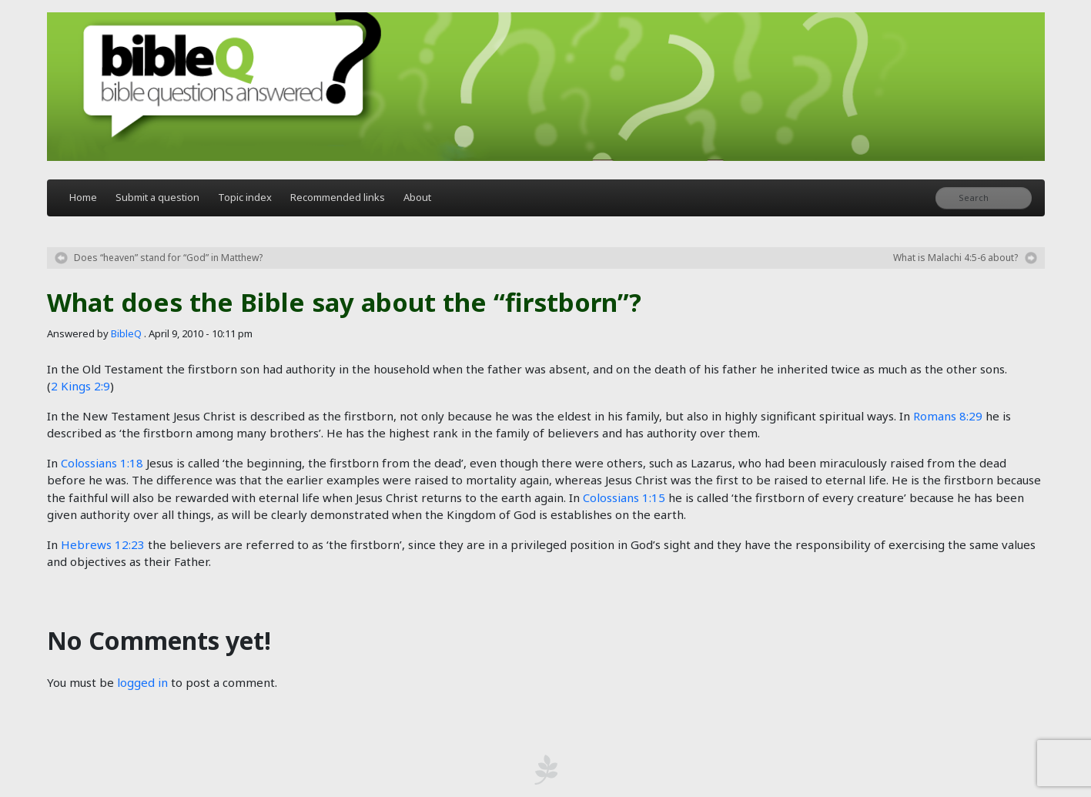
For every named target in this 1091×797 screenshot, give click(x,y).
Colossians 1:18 (102, 462)
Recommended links (337, 197)
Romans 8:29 (947, 416)
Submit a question (157, 197)
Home (83, 197)
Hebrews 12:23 (103, 544)
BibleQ (126, 333)
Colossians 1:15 (624, 497)
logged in (142, 682)
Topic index (245, 197)
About (417, 197)
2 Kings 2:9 (80, 385)
